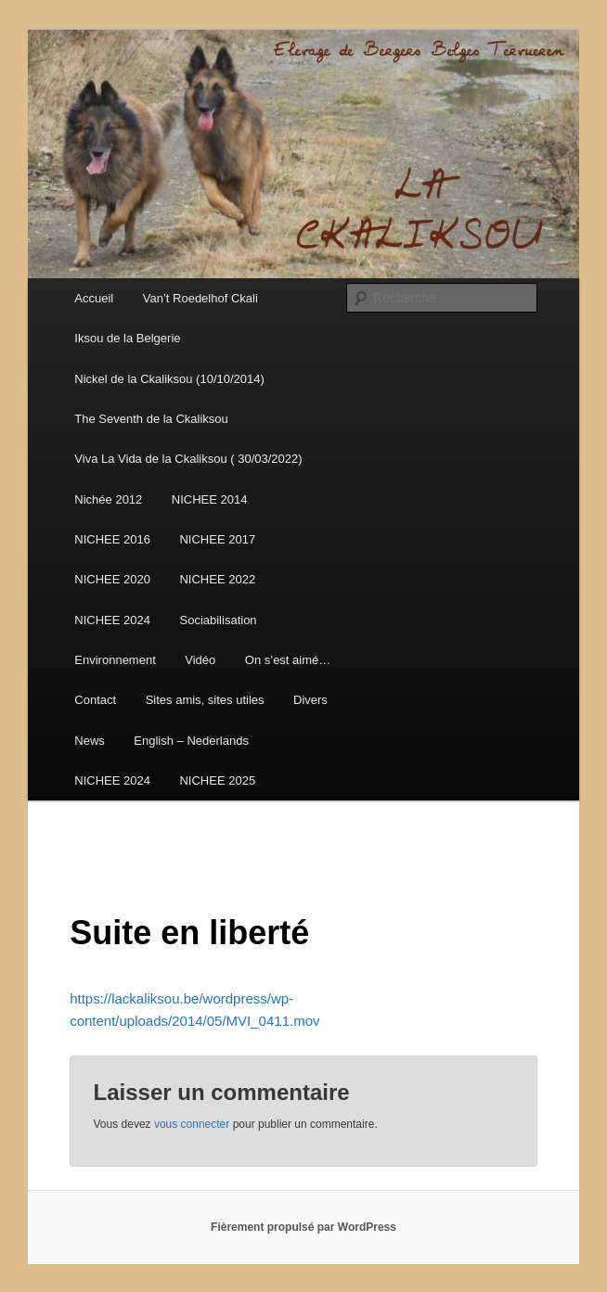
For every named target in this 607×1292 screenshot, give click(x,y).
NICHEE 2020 (112, 579)
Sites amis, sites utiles (205, 700)
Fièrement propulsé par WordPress (303, 1227)
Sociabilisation (217, 620)
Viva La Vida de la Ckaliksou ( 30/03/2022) (188, 459)
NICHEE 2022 (217, 579)
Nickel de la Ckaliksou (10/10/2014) (169, 379)
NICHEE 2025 (217, 780)
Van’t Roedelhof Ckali (200, 298)
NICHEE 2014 (210, 499)
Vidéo (200, 660)
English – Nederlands (191, 741)
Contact (95, 700)
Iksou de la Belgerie (127, 338)
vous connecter (191, 1124)
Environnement (114, 660)
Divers (310, 700)
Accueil (93, 298)
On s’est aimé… (287, 660)
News (89, 741)
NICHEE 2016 (112, 539)
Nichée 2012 (108, 499)
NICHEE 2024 (112, 620)
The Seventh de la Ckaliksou (150, 419)
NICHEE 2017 (217, 539)
